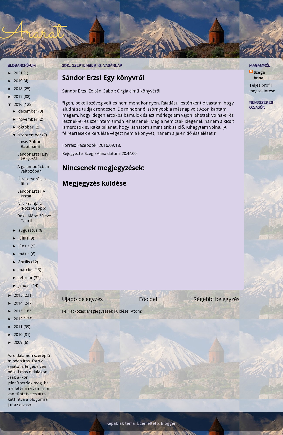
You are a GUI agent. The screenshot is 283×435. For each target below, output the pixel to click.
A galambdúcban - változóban (34, 169)
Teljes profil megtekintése (262, 87)
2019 (19, 80)
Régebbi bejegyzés (216, 299)
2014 (19, 303)
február (26, 277)
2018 (19, 88)
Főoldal (148, 299)
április (24, 261)
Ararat (31, 33)
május (24, 253)
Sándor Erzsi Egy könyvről (32, 156)
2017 (19, 96)
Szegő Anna (259, 75)
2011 (19, 326)
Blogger (168, 423)
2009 (19, 342)
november (28, 119)
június (24, 245)
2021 (19, 72)
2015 (19, 295)
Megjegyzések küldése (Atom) (114, 311)
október (26, 127)
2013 (19, 310)
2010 (19, 334)
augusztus (28, 230)
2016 (19, 104)
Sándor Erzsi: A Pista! (31, 193)
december (28, 111)
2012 (19, 318)
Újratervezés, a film (31, 181)
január (24, 285)
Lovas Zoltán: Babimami (29, 144)
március (26, 269)
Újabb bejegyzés (82, 299)
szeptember (30, 134)
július (23, 238)
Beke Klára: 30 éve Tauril (34, 218)
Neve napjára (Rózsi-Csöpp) (31, 206)
